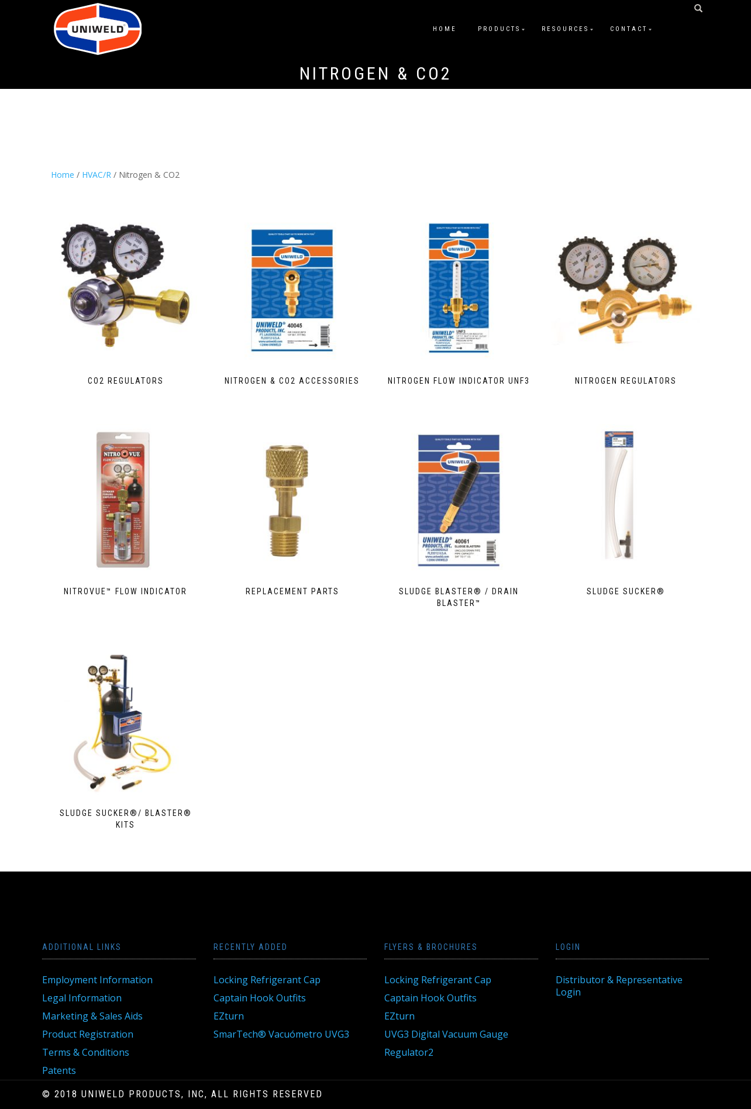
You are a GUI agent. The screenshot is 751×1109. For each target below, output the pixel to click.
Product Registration (87, 1034)
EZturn (228, 1016)
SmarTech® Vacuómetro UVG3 (281, 1034)
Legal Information (82, 997)
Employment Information (97, 979)
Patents (59, 1070)
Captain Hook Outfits (259, 997)
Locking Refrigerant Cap (267, 979)
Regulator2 (408, 1052)
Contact (628, 29)
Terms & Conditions (85, 1052)
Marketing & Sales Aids (92, 1016)
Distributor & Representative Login (619, 985)
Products (499, 29)
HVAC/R (96, 174)
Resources (565, 29)
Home (445, 29)
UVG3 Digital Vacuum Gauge (446, 1034)
